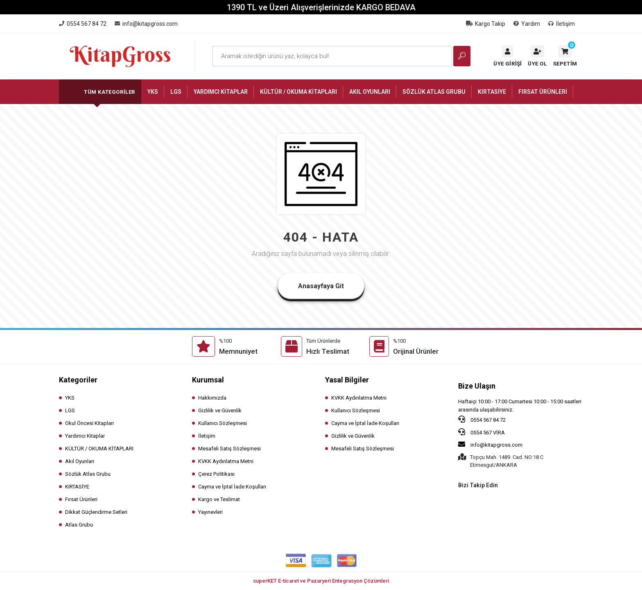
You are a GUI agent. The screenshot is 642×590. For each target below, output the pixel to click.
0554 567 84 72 (482, 419)
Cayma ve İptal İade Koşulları (232, 487)
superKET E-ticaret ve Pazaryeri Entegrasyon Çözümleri (321, 581)
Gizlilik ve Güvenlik (220, 410)
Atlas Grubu (79, 525)
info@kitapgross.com (490, 444)
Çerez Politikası (216, 474)
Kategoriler (78, 379)
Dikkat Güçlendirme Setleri (96, 512)
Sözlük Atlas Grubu (88, 474)
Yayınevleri (210, 512)
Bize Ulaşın (476, 386)
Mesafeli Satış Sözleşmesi (229, 448)
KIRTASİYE (77, 487)
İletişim (561, 23)
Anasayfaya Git (321, 286)
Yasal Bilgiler (347, 379)
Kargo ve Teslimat (219, 499)
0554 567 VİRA (481, 432)
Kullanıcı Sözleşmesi (222, 423)
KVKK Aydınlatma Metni (225, 461)
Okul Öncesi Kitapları (89, 423)
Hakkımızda (212, 398)
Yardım (526, 23)
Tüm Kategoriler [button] (109, 92)
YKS (70, 398)
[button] (565, 56)
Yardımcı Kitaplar (85, 436)
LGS (70, 410)
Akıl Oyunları (79, 461)
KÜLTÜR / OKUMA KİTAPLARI (99, 448)
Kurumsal (208, 379)
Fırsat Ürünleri (81, 499)
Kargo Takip (485, 23)
